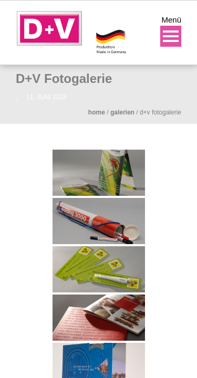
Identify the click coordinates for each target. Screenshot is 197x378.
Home (96, 112)
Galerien (122, 112)
